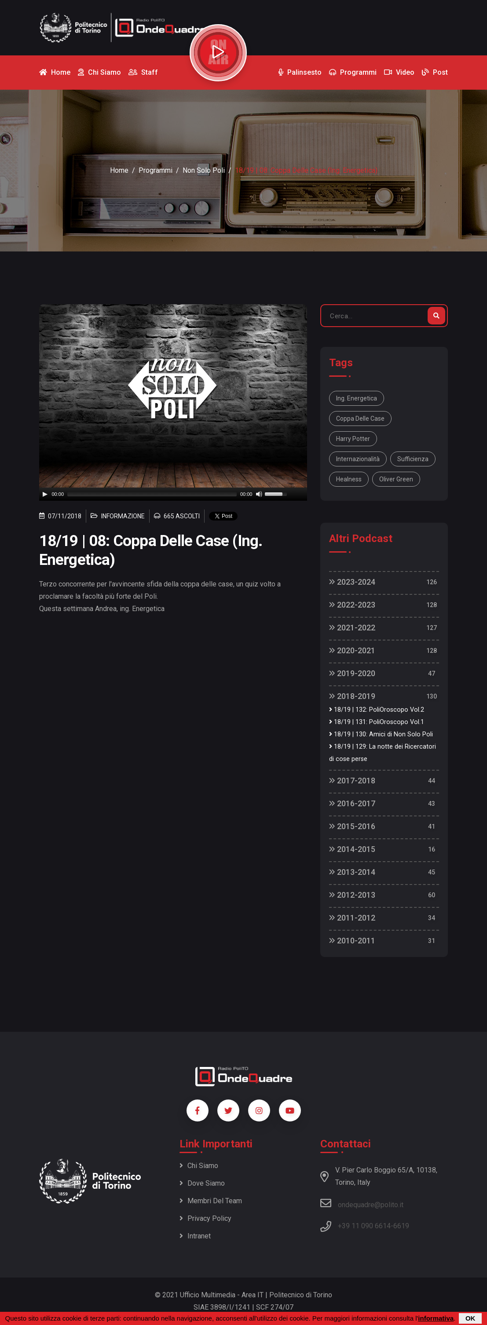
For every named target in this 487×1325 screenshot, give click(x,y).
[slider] (152, 494)
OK (470, 1318)
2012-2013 (352, 894)
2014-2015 (352, 849)
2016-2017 (352, 803)
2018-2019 (352, 696)
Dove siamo (202, 1183)
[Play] (44, 494)
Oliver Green (396, 479)
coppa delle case (360, 418)
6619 (401, 1226)
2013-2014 (352, 872)
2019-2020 (352, 673)
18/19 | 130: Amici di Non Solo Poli (381, 734)
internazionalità (358, 458)
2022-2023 (352, 604)
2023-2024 (352, 581)
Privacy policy (205, 1218)
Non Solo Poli (204, 170)
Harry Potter (353, 438)
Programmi (155, 170)
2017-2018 (352, 780)
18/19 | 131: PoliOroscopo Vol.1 (376, 722)
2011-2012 (352, 917)
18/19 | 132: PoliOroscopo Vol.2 (376, 709)
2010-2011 (352, 940)
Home (119, 170)
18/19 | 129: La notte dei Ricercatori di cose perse (382, 753)
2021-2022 (352, 627)
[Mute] (259, 494)
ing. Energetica (356, 398)
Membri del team (210, 1201)
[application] (173, 494)
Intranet (195, 1236)
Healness (349, 479)
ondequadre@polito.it (361, 1203)
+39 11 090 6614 (364, 1226)
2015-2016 (352, 826)
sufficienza (412, 458)
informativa (436, 1318)
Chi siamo (198, 1165)
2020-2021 (352, 650)
